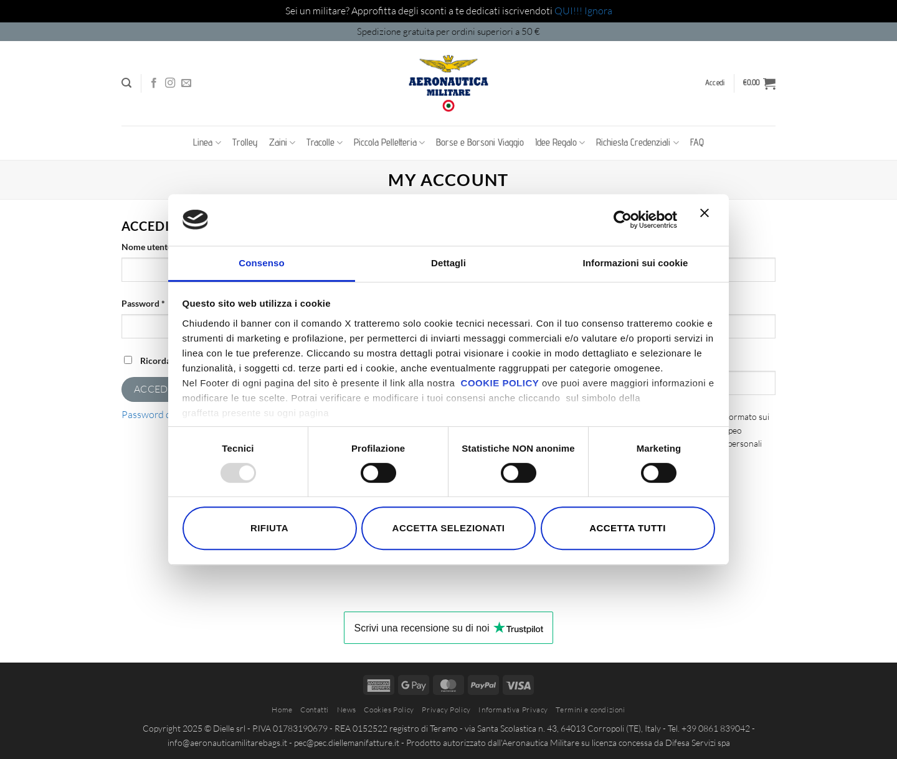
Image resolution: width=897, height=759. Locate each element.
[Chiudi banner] (707, 220)
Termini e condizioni (590, 709)
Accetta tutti (627, 528)
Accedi (153, 389)
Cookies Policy (389, 709)
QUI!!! (569, 10)
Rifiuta (269, 528)
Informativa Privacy (513, 709)
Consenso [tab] (261, 263)
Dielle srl (229, 728)
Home (282, 709)
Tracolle (324, 142)
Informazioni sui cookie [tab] (635, 263)
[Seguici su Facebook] (154, 83)
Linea (207, 142)
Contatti (314, 709)
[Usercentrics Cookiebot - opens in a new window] (622, 219)
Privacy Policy (446, 709)
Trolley (245, 142)
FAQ (697, 142)
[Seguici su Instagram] (170, 83)
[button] (126, 83)
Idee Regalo (560, 142)
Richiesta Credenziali (637, 142)
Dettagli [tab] (448, 263)
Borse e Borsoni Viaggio (480, 142)
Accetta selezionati (448, 528)
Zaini (282, 142)
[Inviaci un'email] (186, 83)
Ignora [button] (598, 10)
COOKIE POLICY (500, 383)
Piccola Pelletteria (389, 142)
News (346, 709)
